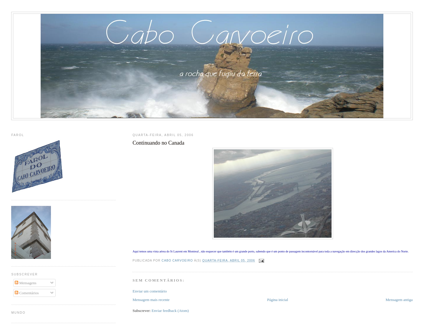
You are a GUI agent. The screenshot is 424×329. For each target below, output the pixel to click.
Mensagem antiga (399, 299)
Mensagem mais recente (151, 299)
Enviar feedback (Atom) (170, 310)
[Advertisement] (212, 125)
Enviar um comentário (149, 291)
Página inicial (277, 299)
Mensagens (26, 283)
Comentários (27, 293)
